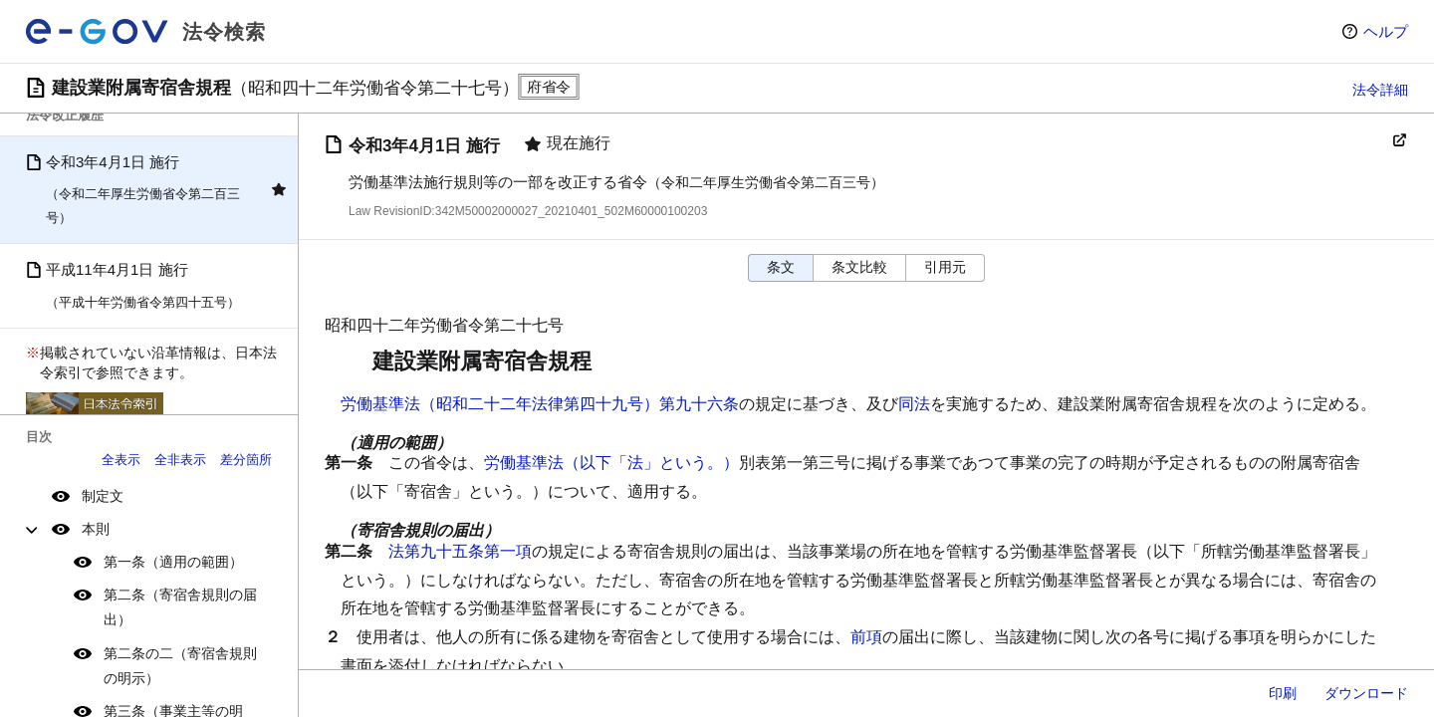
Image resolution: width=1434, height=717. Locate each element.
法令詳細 (1380, 90)
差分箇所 (246, 459)
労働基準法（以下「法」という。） (611, 462)
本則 (96, 529)
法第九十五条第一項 (460, 551)
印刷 (1283, 693)
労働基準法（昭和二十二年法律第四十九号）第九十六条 (540, 403)
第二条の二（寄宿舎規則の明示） (180, 665)
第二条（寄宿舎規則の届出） (180, 607)
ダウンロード (1366, 693)
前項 (866, 636)
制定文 (102, 496)
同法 (914, 403)
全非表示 (180, 459)
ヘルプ (1385, 31)
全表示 (121, 459)
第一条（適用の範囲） (173, 562)
